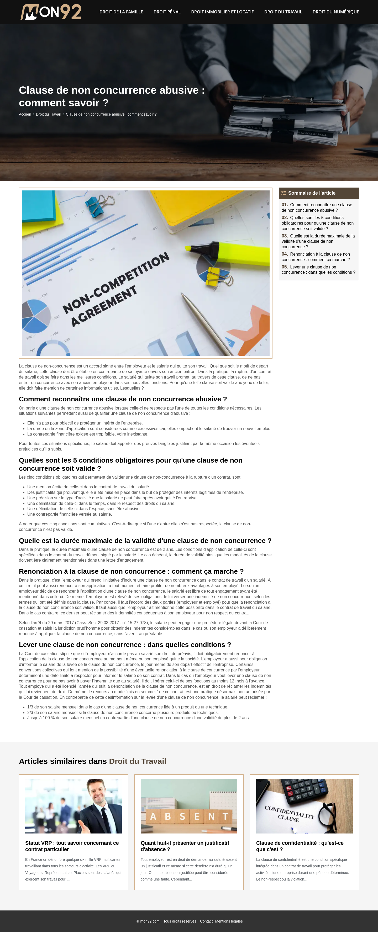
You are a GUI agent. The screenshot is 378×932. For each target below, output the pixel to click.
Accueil (25, 114)
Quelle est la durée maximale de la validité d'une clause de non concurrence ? (318, 241)
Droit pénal (167, 12)
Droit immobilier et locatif (222, 12)
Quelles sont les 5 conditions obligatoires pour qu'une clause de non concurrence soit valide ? (318, 223)
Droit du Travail (283, 12)
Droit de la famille (121, 12)
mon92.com (150, 921)
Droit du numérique (336, 12)
